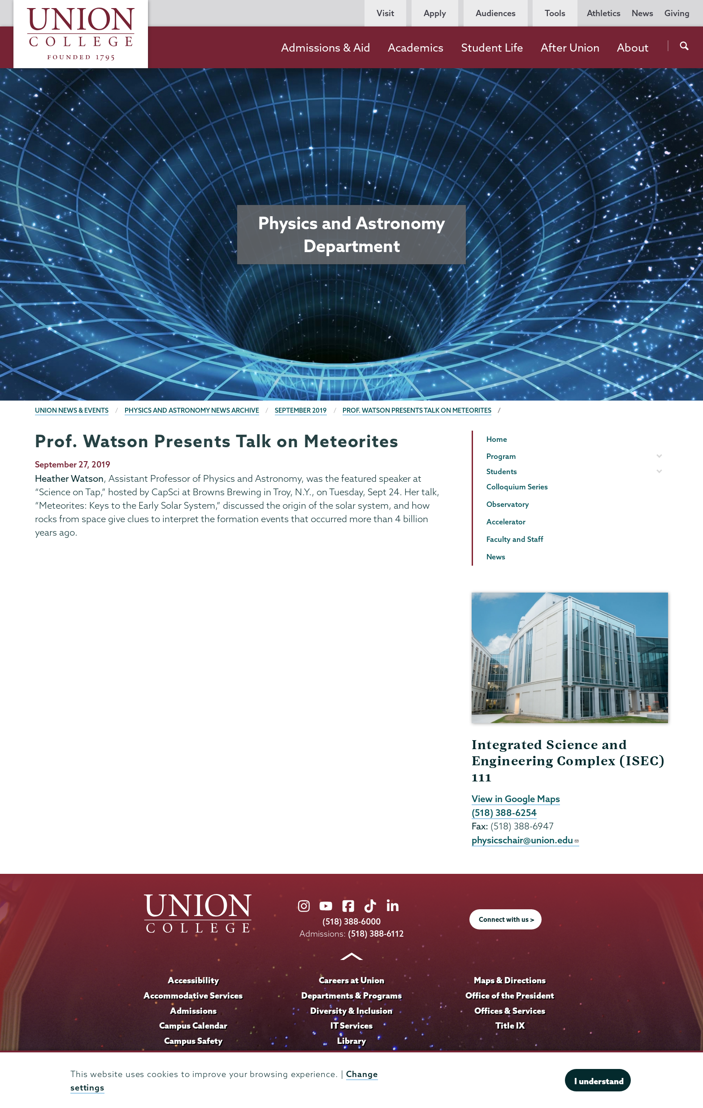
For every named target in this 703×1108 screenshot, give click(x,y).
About (633, 47)
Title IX (510, 1025)
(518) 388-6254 (504, 812)
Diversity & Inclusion (351, 1010)
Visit (385, 13)
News (642, 13)
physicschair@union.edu (525, 840)
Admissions (193, 1010)
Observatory (507, 504)
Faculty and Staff (514, 539)
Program (501, 456)
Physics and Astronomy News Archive (192, 410)
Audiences (496, 13)
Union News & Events (71, 410)
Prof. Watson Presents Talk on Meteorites (417, 410)
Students (501, 471)
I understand (599, 1081)
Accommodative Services (193, 995)
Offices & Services (509, 1010)
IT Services (351, 1025)
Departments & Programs (351, 995)
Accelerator (505, 521)
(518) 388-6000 (351, 921)
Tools (555, 13)
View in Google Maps (516, 798)
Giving (677, 13)
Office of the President (509, 995)
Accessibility (193, 980)
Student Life (492, 47)
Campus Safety (193, 1040)
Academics (415, 47)
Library (351, 1040)
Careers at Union (351, 980)
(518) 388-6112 (376, 934)
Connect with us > (506, 920)
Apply (435, 13)
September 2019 (301, 410)
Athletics (604, 13)
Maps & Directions (510, 980)
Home (496, 439)
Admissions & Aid (325, 47)
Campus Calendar (193, 1025)
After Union (570, 47)
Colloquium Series (517, 486)
